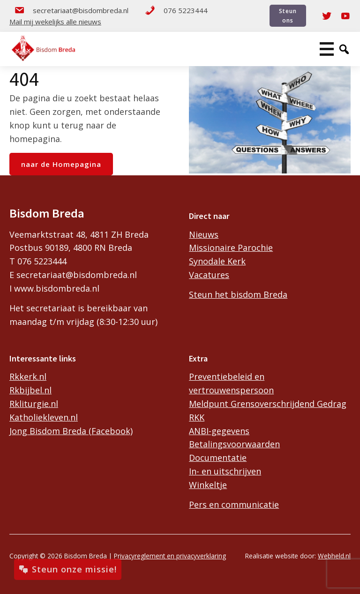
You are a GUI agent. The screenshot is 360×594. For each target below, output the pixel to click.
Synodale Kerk (217, 261)
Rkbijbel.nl (30, 390)
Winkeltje (208, 484)
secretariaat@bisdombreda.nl (71, 10)
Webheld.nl (334, 555)
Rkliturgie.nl (33, 403)
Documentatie (218, 457)
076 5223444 (176, 10)
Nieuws (203, 234)
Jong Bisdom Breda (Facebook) (71, 430)
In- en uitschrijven (225, 471)
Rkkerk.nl (27, 376)
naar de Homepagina (61, 164)
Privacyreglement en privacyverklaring (170, 555)
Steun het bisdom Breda (238, 294)
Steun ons (288, 15)
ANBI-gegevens (219, 430)
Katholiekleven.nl (43, 417)
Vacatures (209, 274)
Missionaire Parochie (231, 247)
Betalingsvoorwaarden (234, 444)
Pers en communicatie (234, 504)
